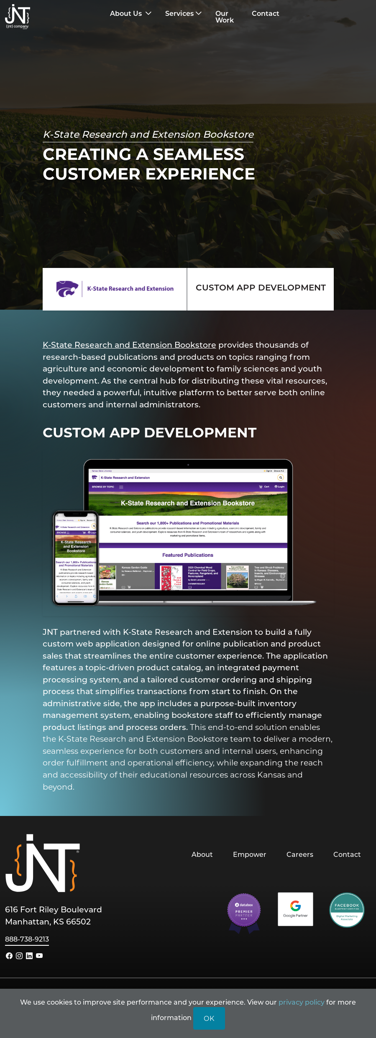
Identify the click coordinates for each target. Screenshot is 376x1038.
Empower (249, 854)
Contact (347, 854)
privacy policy (302, 1002)
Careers (299, 854)
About (202, 854)
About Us (126, 13)
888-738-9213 (27, 938)
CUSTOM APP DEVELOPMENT (261, 287)
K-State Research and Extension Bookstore (129, 344)
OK (209, 1018)
